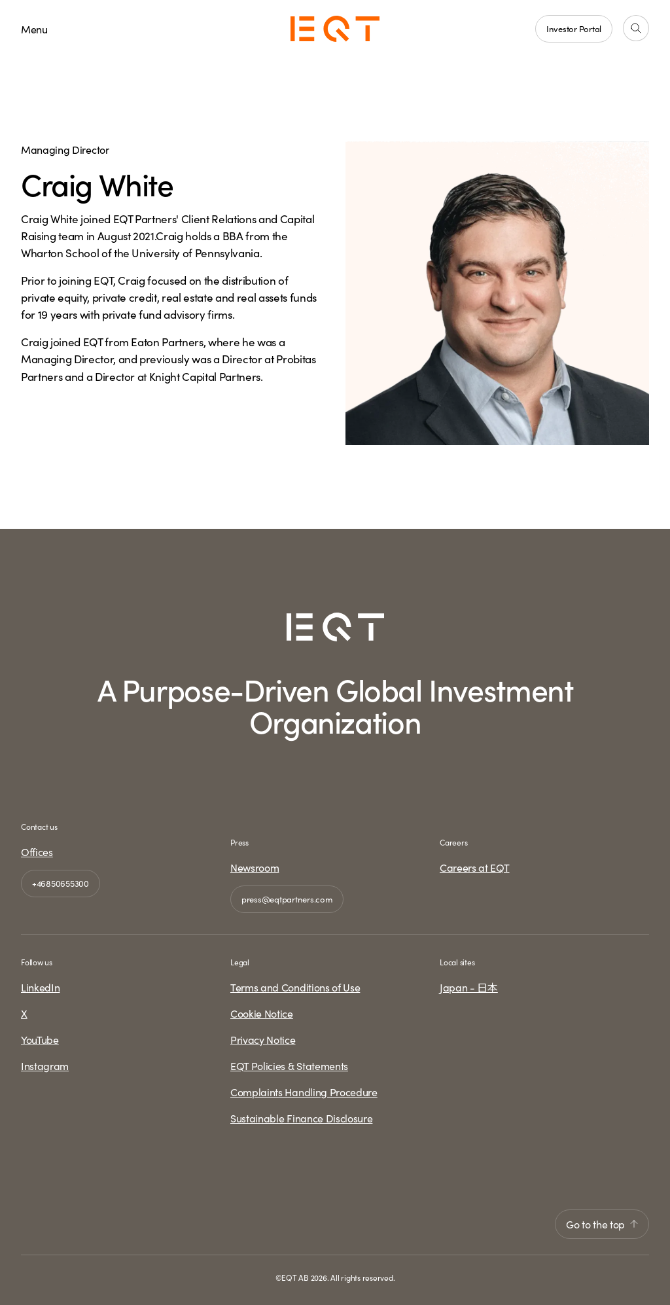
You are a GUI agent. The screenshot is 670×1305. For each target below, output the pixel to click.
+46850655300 (60, 883)
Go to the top (602, 1224)
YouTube (40, 1039)
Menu (34, 29)
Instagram (45, 1065)
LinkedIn (40, 987)
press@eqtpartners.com (286, 899)
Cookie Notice (261, 1013)
